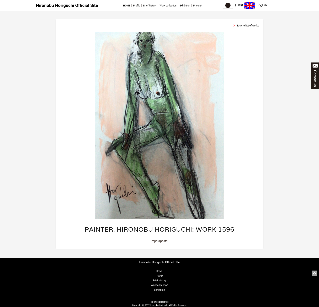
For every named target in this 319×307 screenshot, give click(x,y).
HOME (126, 5)
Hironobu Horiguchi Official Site (67, 5)
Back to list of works (248, 25)
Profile (136, 5)
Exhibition (184, 5)
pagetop (314, 273)
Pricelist (197, 5)
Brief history (149, 5)
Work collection (168, 5)
